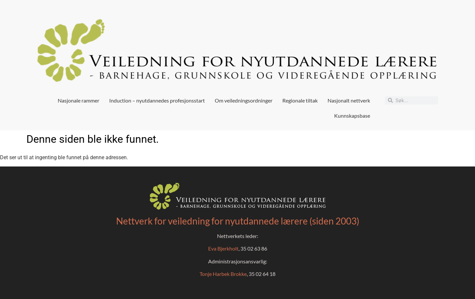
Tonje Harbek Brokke (223, 274)
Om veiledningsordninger (243, 100)
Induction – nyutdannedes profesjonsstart (157, 100)
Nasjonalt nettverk (349, 100)
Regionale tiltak (300, 100)
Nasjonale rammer (78, 100)
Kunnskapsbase (352, 115)
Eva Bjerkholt (223, 248)
